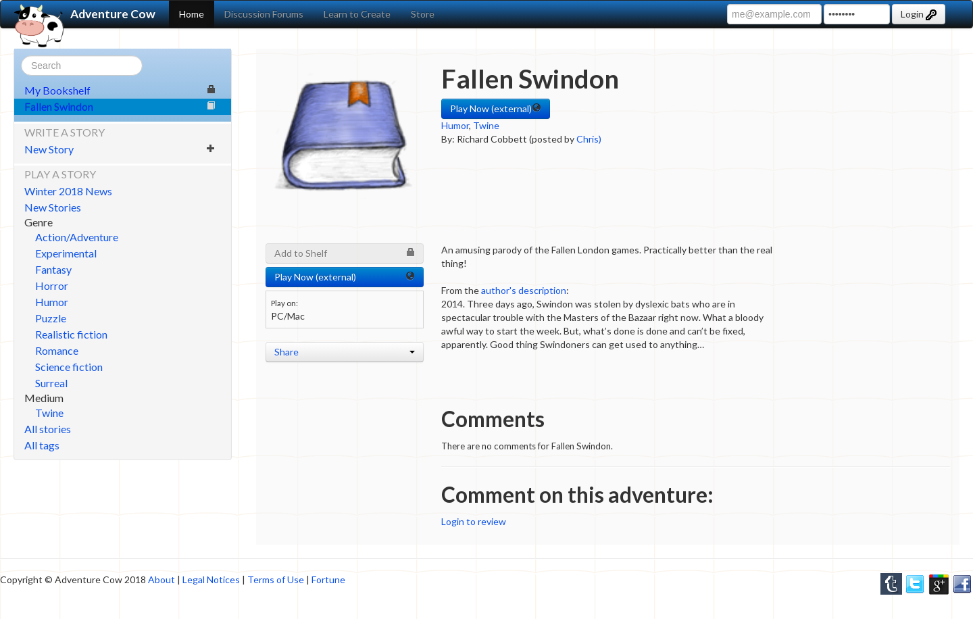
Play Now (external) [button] (495, 108)
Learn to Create (357, 14)
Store (422, 14)
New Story (120, 149)
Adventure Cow (84, 14)
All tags (41, 445)
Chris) (588, 139)
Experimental (66, 253)
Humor (51, 301)
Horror (51, 285)
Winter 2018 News (68, 190)
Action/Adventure (76, 236)
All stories (47, 428)
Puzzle (50, 318)
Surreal (51, 382)
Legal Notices (211, 579)
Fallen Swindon (120, 106)
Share (344, 351)
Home (191, 14)
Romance (56, 350)
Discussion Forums (263, 14)
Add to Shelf (344, 253)
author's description (523, 290)
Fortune (328, 579)
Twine (49, 412)
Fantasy (53, 269)
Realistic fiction (71, 334)
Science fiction (69, 366)
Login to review (473, 521)
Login (919, 14)
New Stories (52, 207)
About (161, 579)
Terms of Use (275, 579)
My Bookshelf (120, 90)
